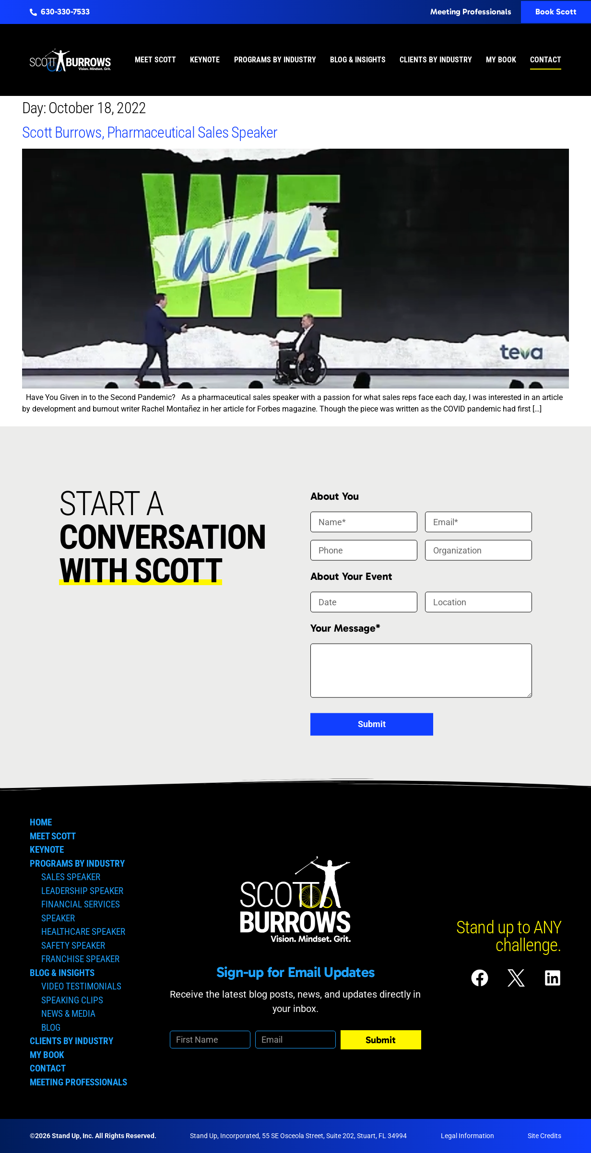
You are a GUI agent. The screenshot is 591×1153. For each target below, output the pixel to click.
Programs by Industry (275, 59)
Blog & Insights (358, 59)
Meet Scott (155, 59)
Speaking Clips (72, 1000)
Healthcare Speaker (83, 931)
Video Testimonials (81, 986)
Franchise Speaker (80, 959)
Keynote (205, 59)
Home (41, 822)
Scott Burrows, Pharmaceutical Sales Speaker (150, 132)
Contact (545, 59)
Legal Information (467, 1136)
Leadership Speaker (82, 890)
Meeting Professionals (78, 1082)
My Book (501, 59)
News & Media (68, 1013)
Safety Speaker (73, 945)
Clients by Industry (436, 59)
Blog (50, 1027)
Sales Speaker (70, 876)
